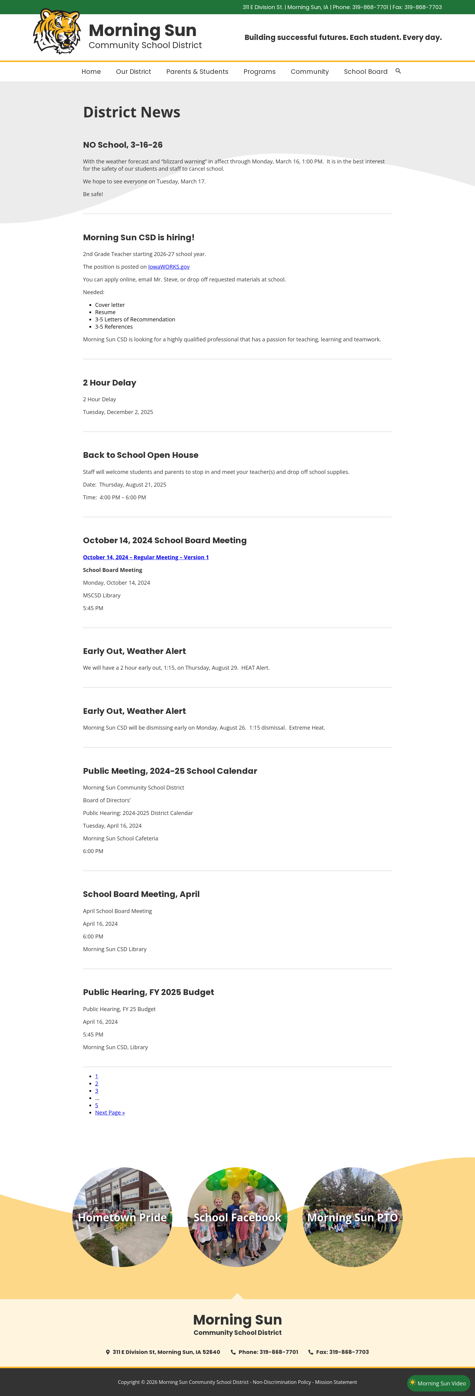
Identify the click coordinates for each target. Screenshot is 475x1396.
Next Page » (110, 1112)
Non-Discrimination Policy (282, 1382)
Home (91, 71)
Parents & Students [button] (197, 71)
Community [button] (310, 71)
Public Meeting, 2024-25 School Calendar (170, 771)
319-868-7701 (370, 7)
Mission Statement (336, 1382)
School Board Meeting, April (141, 894)
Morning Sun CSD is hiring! (139, 237)
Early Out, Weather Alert (134, 651)
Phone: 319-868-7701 (268, 1352)
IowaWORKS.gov (169, 266)
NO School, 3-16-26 (123, 144)
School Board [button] (366, 71)
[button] (398, 72)
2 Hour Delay (109, 382)
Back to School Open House (140, 455)
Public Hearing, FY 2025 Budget (148, 992)
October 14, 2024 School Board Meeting (165, 540)
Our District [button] (133, 71)
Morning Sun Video (442, 1383)
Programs (260, 71)
